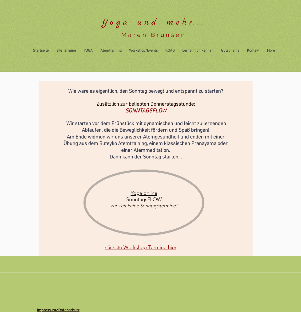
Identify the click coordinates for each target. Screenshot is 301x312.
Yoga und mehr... (153, 22)
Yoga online (144, 193)
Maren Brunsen (153, 34)
